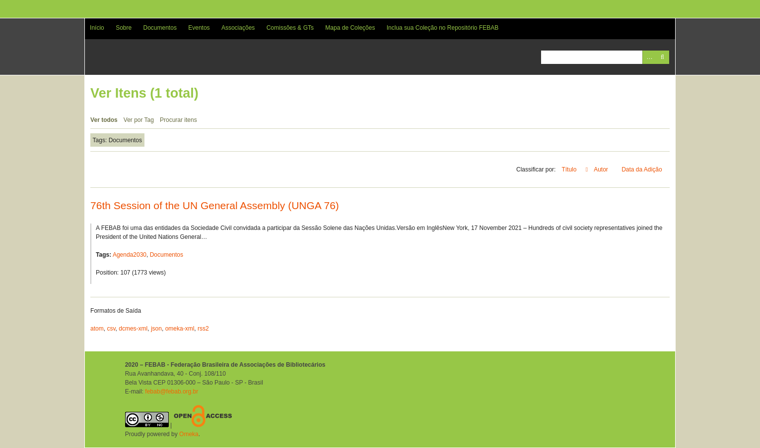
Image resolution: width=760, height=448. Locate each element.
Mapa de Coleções (350, 27)
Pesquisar (662, 57)
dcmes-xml (133, 328)
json (156, 328)
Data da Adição (643, 169)
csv (111, 328)
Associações (238, 27)
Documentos (160, 27)
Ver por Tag (139, 119)
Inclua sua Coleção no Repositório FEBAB (442, 27)
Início (97, 27)
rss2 (203, 328)
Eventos (198, 27)
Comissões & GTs (290, 27)
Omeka (189, 434)
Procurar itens (178, 119)
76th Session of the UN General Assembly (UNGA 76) (214, 205)
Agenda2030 (129, 254)
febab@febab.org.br (171, 391)
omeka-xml (180, 328)
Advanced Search (649, 57)
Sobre (124, 27)
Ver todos (104, 119)
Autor (602, 169)
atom (97, 328)
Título (569, 169)
